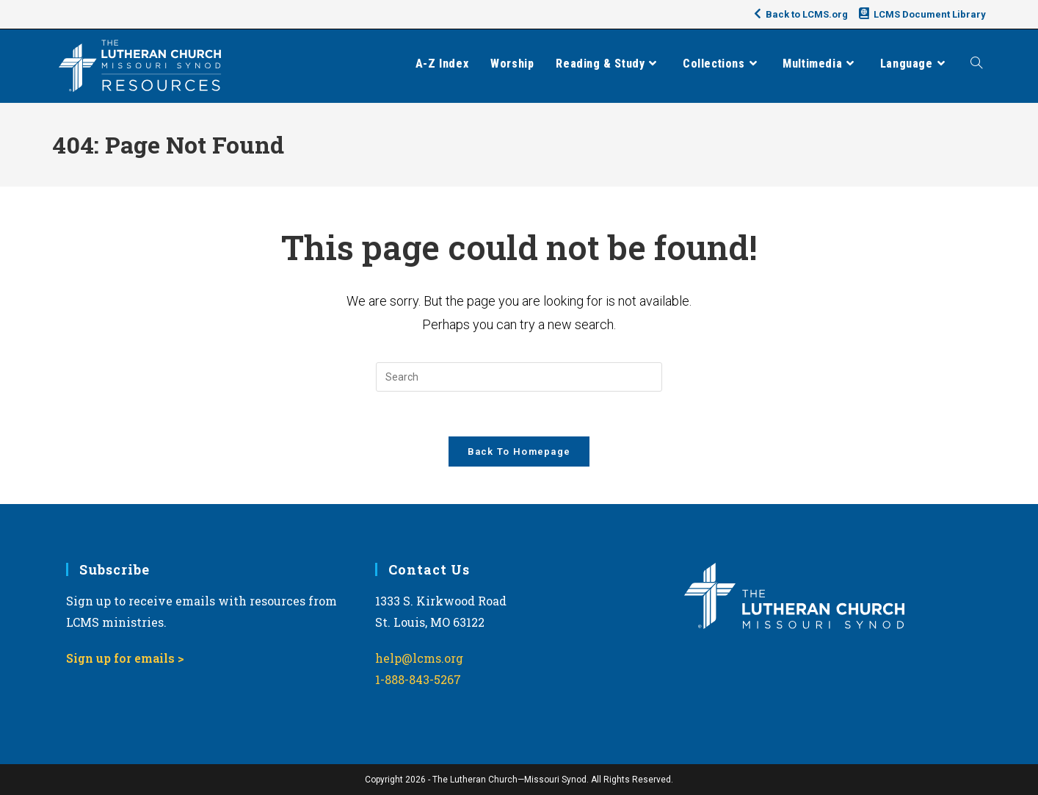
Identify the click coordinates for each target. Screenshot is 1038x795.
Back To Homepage (519, 451)
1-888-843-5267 (418, 679)
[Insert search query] (519, 377)
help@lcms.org (419, 658)
